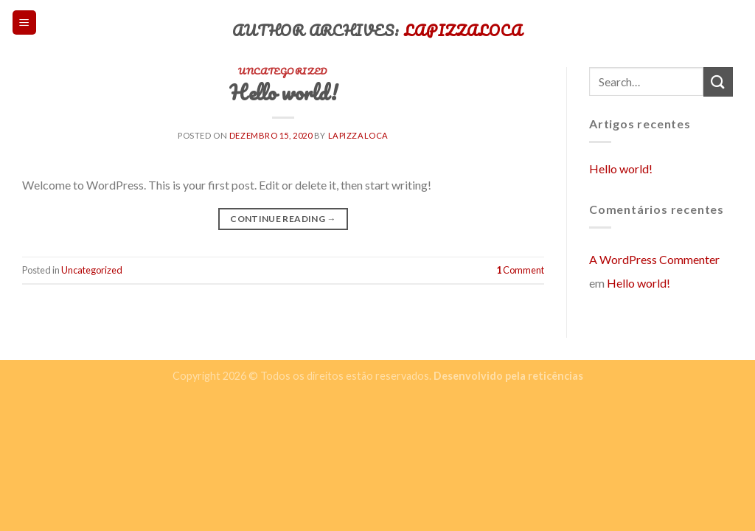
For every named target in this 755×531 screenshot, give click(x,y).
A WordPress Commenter (654, 259)
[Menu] (25, 22)
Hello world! (621, 169)
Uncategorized (91, 270)
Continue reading (283, 219)
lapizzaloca (358, 135)
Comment (520, 270)
